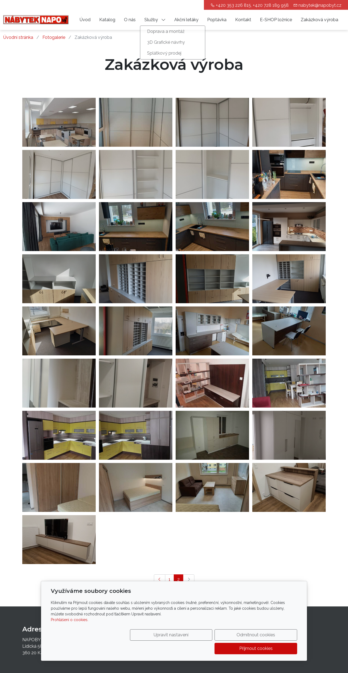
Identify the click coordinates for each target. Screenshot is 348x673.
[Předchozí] (159, 579)
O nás (130, 19)
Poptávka (216, 19)
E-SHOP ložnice (276, 19)
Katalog (107, 19)
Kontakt (243, 19)
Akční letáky (186, 19)
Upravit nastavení (162, 648)
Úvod (85, 19)
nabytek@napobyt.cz (320, 5)
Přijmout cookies (271, 648)
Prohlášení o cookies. (69, 633)
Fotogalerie (53, 37)
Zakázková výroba (319, 19)
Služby (155, 19)
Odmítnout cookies (216, 648)
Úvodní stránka (18, 37)
